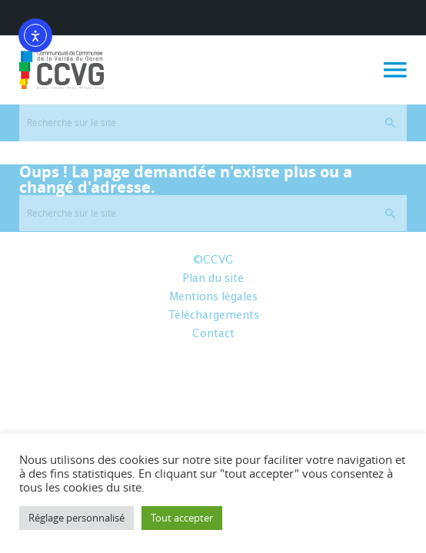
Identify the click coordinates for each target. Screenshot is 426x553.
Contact (213, 334)
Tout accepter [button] (182, 518)
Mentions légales (213, 297)
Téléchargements (213, 315)
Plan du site (213, 278)
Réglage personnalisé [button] (76, 518)
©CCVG (213, 260)
